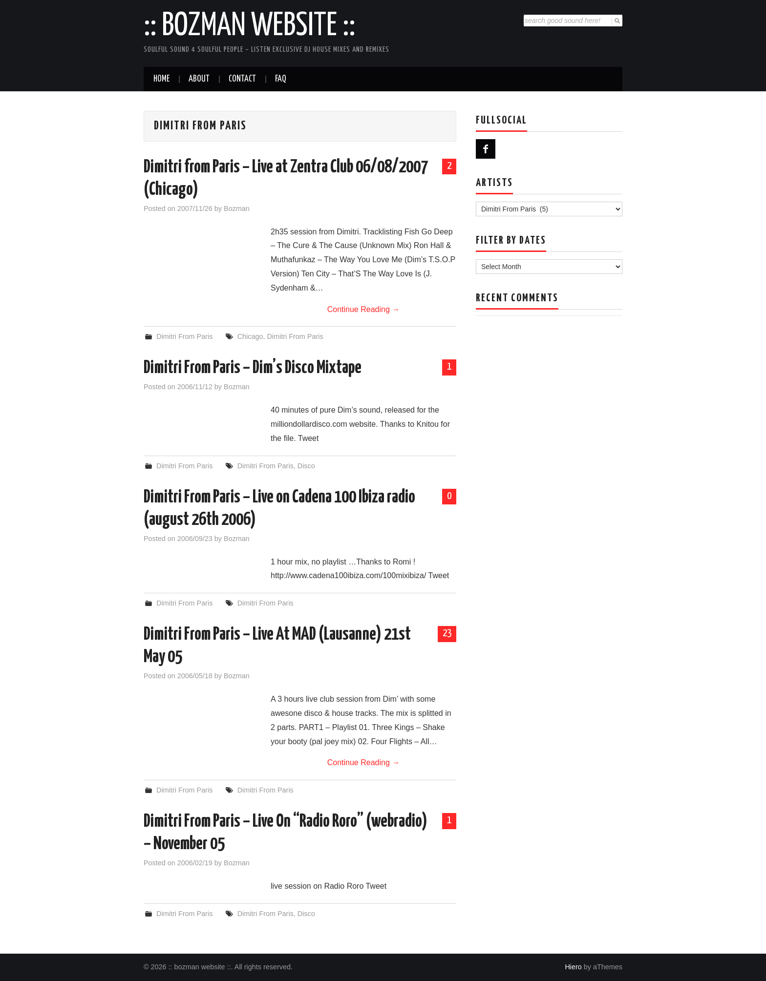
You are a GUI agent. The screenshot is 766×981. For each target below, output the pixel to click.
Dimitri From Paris (184, 336)
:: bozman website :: (249, 26)
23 (447, 633)
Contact (242, 79)
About (199, 79)
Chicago (250, 336)
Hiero (573, 967)
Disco (306, 466)
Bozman (237, 208)
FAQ (280, 79)
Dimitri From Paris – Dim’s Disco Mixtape (253, 368)
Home (161, 79)
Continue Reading (363, 309)
